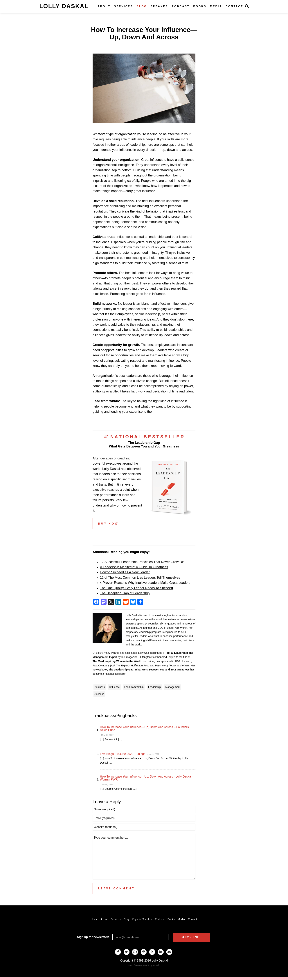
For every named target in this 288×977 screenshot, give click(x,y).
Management (172, 687)
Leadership (154, 687)
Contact (234, 6)
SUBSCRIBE (191, 937)
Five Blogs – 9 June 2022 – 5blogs (122, 753)
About (104, 6)
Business (99, 687)
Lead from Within (134, 687)
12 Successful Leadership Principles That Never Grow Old (142, 562)
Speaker (159, 6)
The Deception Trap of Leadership (125, 593)
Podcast (181, 6)
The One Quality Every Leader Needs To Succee (136, 588)
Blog (142, 6)
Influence (114, 687)
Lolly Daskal (64, 6)
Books (199, 6)
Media (216, 6)
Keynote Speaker (142, 919)
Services (123, 6)
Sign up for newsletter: (93, 937)
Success (99, 694)
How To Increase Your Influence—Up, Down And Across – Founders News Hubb (144, 728)
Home (94, 919)
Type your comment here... (144, 856)
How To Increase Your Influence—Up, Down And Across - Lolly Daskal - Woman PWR (146, 778)
